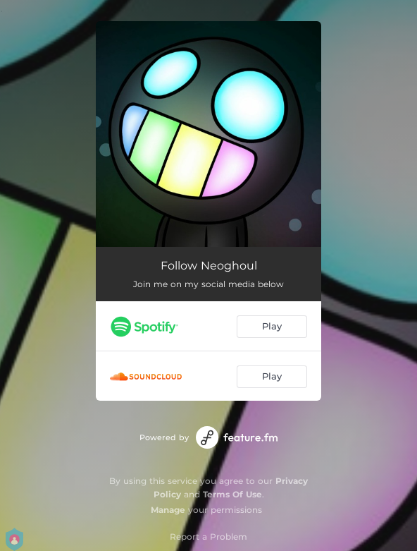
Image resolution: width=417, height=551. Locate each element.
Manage (168, 509)
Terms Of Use (232, 494)
